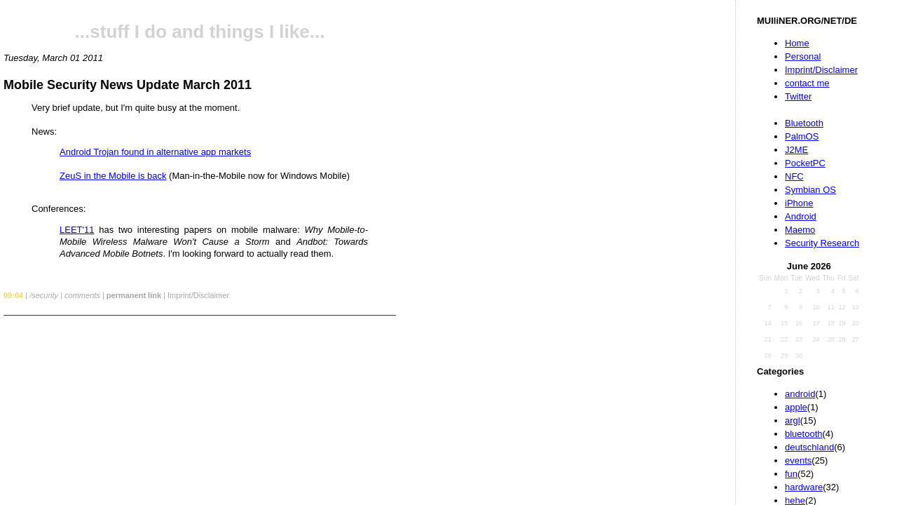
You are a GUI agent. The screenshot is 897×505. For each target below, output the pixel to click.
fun (791, 474)
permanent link (134, 295)
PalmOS (802, 136)
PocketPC (805, 163)
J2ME (796, 149)
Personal (803, 56)
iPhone (799, 203)
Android (800, 216)
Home (797, 43)
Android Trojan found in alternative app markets (155, 152)
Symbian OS (810, 189)
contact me (807, 83)
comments (82, 295)
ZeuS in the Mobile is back (113, 175)
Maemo (800, 229)
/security (43, 295)
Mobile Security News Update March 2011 (128, 85)
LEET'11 (77, 229)
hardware (804, 487)
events (798, 460)
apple (796, 407)
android (800, 394)
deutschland (809, 447)
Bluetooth (804, 123)
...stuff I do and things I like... (200, 31)
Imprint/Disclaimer (821, 70)
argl (792, 420)
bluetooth (804, 434)
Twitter (798, 96)
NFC (794, 176)
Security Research (822, 243)
